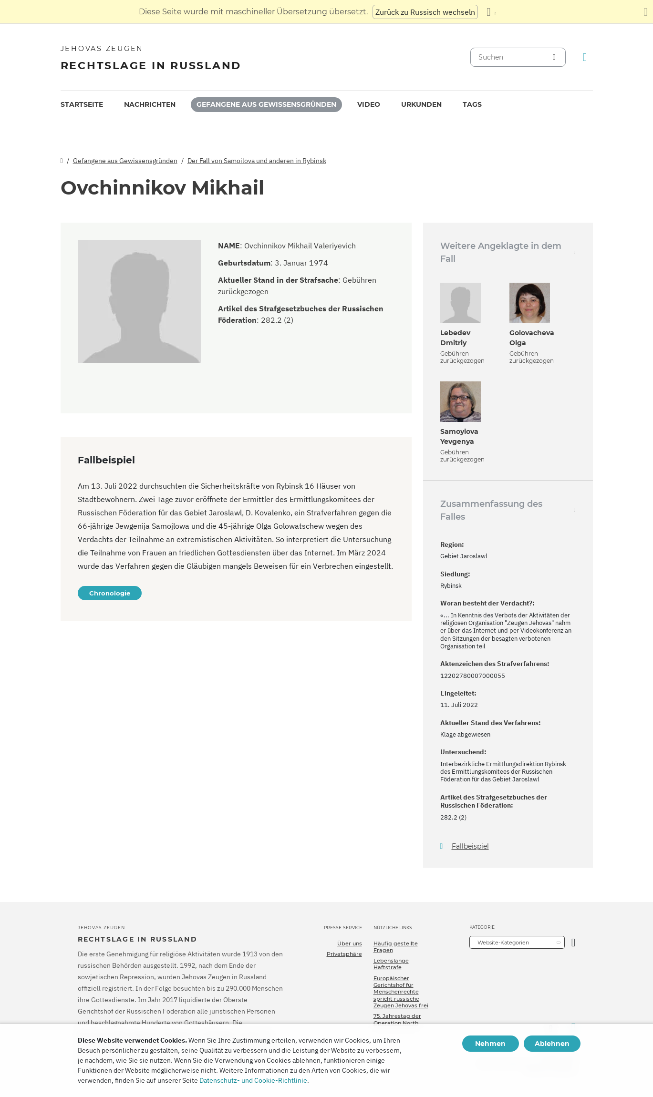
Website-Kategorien (503, 942)
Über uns (349, 943)
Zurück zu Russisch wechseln (425, 12)
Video (368, 104)
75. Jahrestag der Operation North (397, 1019)
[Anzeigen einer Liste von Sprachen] (491, 12)
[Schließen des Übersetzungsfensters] (646, 12)
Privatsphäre (344, 954)
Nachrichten (150, 104)
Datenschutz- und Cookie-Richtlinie (253, 1080)
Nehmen (490, 1043)
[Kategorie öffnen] (573, 942)
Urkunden (421, 104)
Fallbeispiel (470, 846)
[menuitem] (82, 104)
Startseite (82, 104)
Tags (472, 104)
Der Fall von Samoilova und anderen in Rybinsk (256, 160)
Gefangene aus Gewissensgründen (266, 104)
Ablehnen (552, 1043)
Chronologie (109, 593)
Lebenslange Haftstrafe (391, 964)
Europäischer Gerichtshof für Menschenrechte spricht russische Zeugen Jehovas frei (400, 992)
